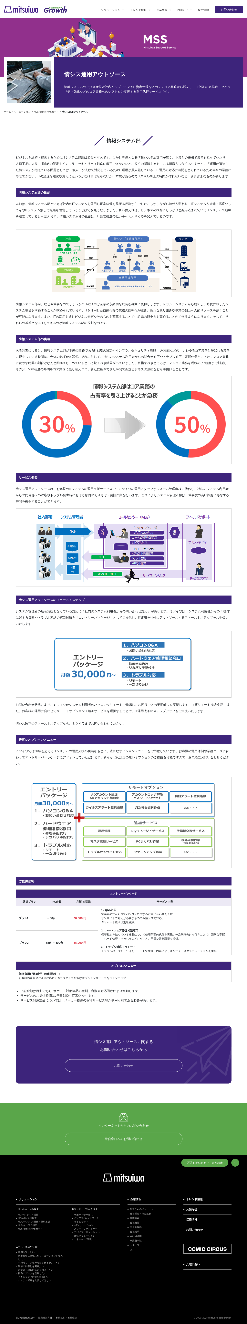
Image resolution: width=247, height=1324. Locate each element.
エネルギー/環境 (83, 1239)
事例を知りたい (26, 1252)
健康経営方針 (45, 1317)
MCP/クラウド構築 (28, 1214)
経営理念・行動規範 (140, 1213)
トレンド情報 (138, 10)
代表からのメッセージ (141, 1209)
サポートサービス (83, 1214)
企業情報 (161, 10)
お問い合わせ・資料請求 (205, 1163)
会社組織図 (136, 1236)
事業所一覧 (136, 1240)
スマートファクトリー (86, 1228)
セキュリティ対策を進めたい (33, 1276)
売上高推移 (136, 1227)
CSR (132, 1249)
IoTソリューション (84, 1225)
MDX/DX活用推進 (27, 1218)
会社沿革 (134, 1231)
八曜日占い (193, 1264)
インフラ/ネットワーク (86, 1218)
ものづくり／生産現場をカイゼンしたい (39, 1262)
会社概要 (134, 1222)
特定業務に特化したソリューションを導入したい (40, 1257)
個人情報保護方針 (25, 1317)
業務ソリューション (84, 1235)
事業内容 (134, 1218)
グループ (134, 1245)
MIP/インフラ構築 (27, 1225)
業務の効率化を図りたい (31, 1266)
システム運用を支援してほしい (34, 1280)
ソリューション (110, 10)
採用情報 (203, 10)
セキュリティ (81, 1221)
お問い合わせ (229, 9)
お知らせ (182, 10)
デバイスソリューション (87, 1232)
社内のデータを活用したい (32, 1273)
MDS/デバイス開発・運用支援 (34, 1221)
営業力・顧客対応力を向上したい (35, 1269)
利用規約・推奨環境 (66, 1317)
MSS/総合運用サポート (30, 1228)
